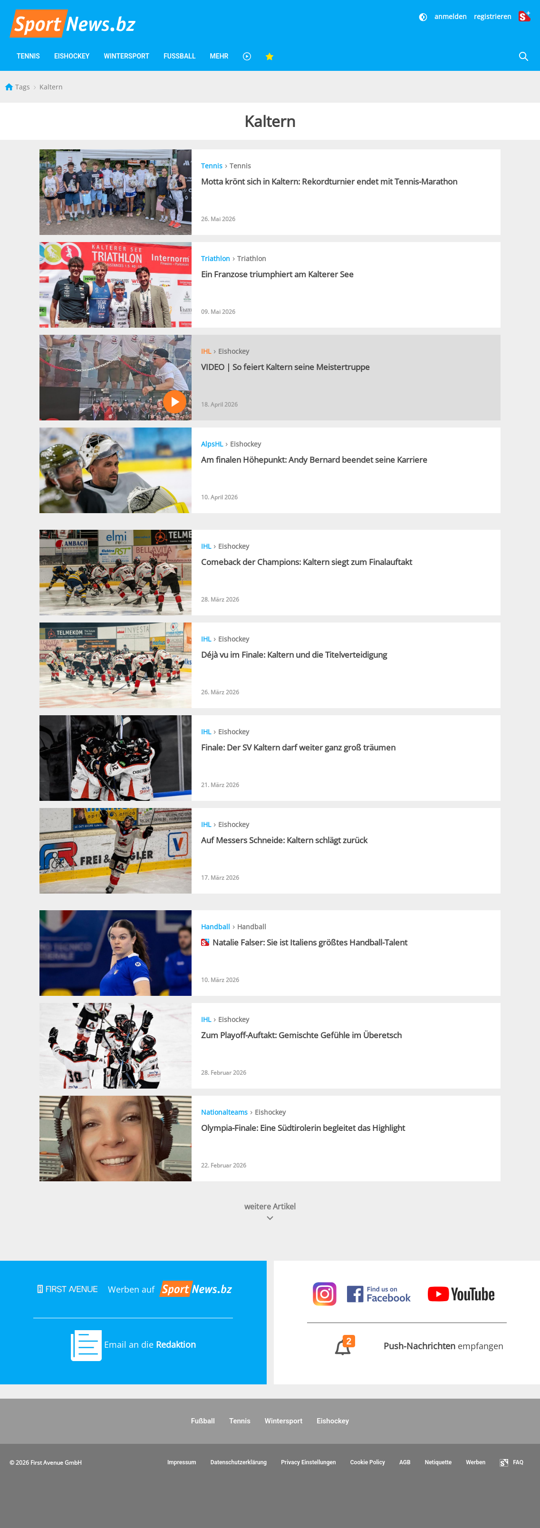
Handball (215, 926)
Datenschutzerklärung (239, 1462)
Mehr (219, 56)
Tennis (28, 56)
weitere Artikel (270, 1212)
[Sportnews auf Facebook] (380, 1293)
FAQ (511, 1463)
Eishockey (72, 56)
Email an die (133, 1344)
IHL (206, 351)
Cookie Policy (367, 1462)
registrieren (492, 16)
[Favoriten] (269, 56)
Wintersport (126, 56)
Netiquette (438, 1462)
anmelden (450, 16)
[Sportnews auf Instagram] (326, 1293)
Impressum (181, 1462)
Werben (475, 1462)
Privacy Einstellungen (308, 1462)
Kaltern (51, 86)
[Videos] (246, 56)
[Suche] (523, 56)
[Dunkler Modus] (424, 16)
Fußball (179, 56)
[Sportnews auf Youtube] (461, 1293)
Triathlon (215, 258)
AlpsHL (212, 443)
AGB (405, 1462)
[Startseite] (10, 86)
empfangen (406, 1346)
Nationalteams (224, 1112)
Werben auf (133, 1289)
